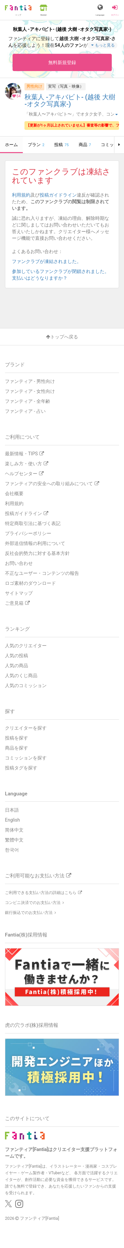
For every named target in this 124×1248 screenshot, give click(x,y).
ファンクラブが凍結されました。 (49, 261)
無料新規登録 (62, 62)
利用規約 (21, 195)
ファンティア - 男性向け (30, 381)
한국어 (12, 849)
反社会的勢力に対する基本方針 (37, 553)
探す (10, 711)
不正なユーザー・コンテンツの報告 (42, 573)
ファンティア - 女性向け (30, 391)
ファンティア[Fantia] (39, 1218)
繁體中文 (14, 840)
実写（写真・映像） (66, 86)
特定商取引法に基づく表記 (33, 523)
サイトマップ (19, 593)
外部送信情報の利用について (35, 543)
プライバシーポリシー (28, 533)
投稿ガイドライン (58, 195)
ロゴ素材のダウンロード (30, 583)
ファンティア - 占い (25, 411)
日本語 (12, 810)
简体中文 (14, 830)
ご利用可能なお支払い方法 (38, 876)
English (12, 820)
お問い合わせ (19, 563)
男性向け (34, 86)
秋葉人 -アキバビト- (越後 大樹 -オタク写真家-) (69, 100)
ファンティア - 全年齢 (27, 401)
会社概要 (14, 493)
